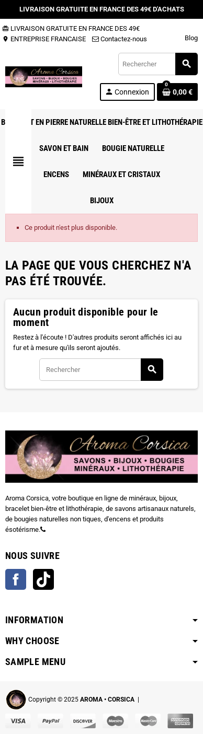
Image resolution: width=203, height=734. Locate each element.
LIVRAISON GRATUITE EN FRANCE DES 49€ (71, 28)
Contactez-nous (119, 39)
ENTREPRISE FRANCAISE (44, 39)
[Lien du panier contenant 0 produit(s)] (177, 92)
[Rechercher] (157, 64)
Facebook (15, 579)
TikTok (43, 579)
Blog (191, 38)
